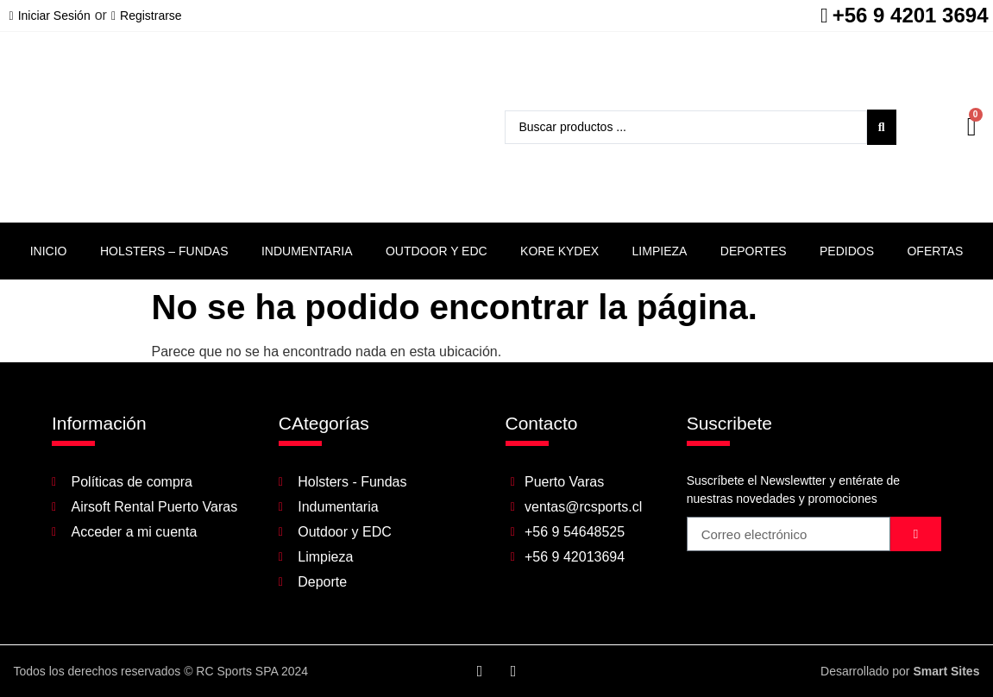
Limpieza (660, 251)
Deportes (753, 251)
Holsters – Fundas (164, 251)
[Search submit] (881, 127)
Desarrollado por (899, 671)
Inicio (48, 251)
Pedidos (847, 251)
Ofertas (935, 251)
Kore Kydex (559, 251)
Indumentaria (307, 251)
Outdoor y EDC (436, 251)
